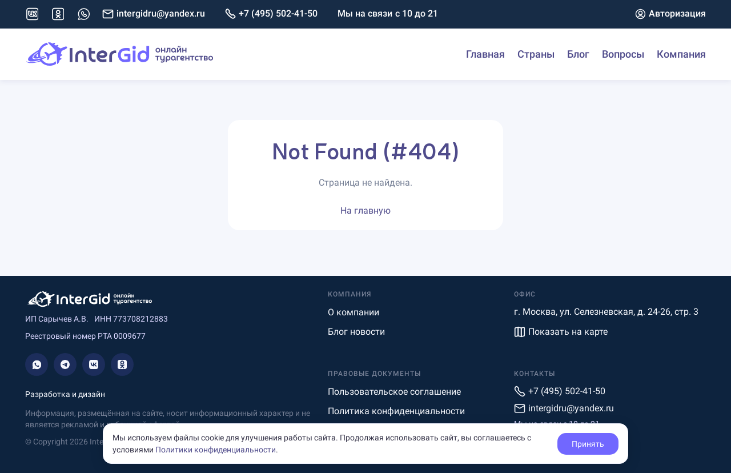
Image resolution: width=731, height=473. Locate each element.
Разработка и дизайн (65, 394)
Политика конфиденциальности (396, 411)
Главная (485, 54)
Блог (578, 54)
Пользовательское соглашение (394, 391)
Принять (588, 443)
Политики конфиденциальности (215, 449)
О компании (353, 312)
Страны (536, 54)
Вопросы (623, 54)
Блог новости (356, 331)
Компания (681, 54)
